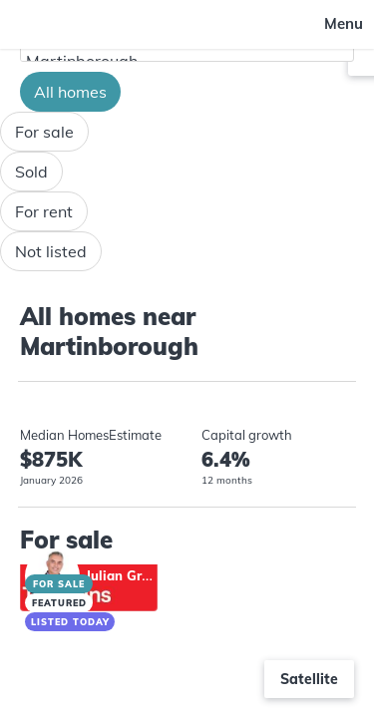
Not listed (51, 251)
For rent (44, 211)
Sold (31, 171)
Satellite (309, 679)
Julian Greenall (133, 575)
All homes (70, 92)
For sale (44, 132)
